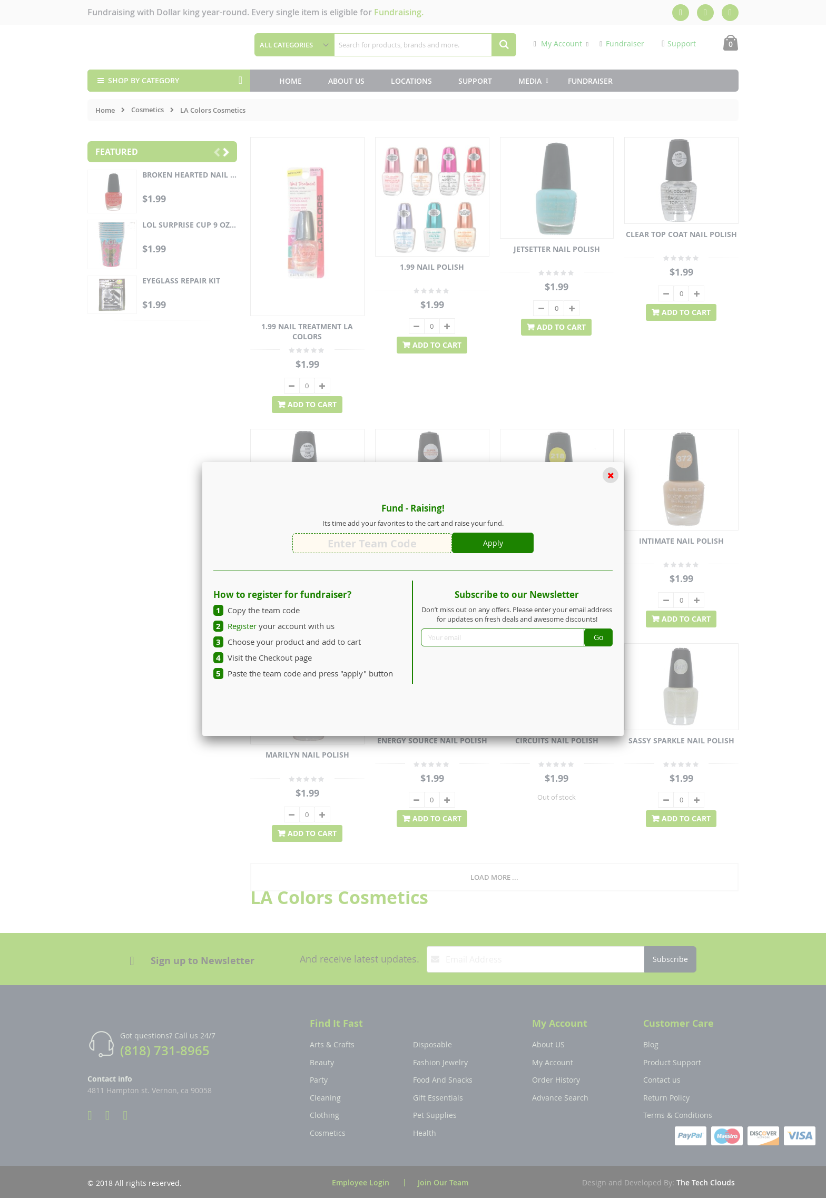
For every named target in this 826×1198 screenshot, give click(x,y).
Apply (493, 543)
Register (242, 626)
